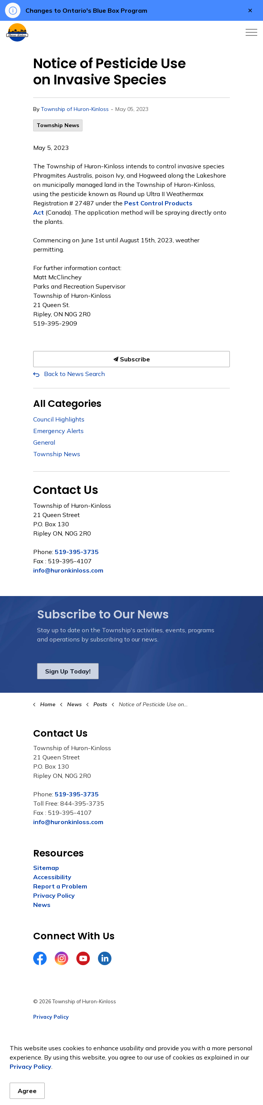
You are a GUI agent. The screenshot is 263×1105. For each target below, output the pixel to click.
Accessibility (52, 877)
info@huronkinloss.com (68, 570)
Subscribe (131, 359)
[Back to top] (131, 1083)
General (44, 442)
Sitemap (46, 868)
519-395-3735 (77, 552)
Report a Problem (60, 886)
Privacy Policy (54, 895)
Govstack (71, 1047)
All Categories (67, 403)
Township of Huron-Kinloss (75, 109)
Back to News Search (74, 374)
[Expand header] (251, 32)
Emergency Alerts (58, 431)
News (42, 905)
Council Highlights (58, 419)
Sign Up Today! (67, 671)
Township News (58, 125)
